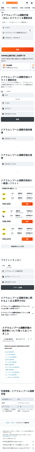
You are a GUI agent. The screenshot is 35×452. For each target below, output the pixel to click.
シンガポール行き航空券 (12, 377)
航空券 (7, 422)
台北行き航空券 (9, 359)
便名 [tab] (3, 265)
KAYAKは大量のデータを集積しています (18, 445)
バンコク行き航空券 (10, 357)
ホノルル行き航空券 (10, 362)
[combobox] (4, 22)
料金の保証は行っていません (10, 436)
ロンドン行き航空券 (10, 375)
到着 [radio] (2, 91)
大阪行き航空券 (9, 370)
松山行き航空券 (9, 352)
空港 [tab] (9, 265)
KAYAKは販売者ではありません (18, 441)
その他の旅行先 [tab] (8, 339)
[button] (3, 3)
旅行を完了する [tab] (20, 339)
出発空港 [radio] (8, 91)
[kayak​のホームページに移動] (12, 3)
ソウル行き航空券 (10, 354)
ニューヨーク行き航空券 (12, 372)
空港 (13, 422)
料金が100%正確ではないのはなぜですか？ (18, 448)
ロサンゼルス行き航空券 (12, 367)
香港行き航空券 (9, 364)
